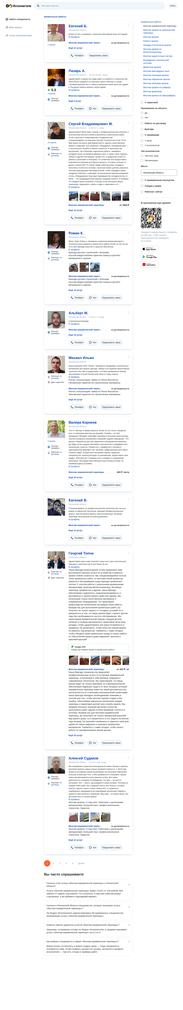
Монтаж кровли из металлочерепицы (152, 50)
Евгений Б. (78, 26)
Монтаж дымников (152, 91)
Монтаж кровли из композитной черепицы (159, 31)
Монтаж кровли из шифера (156, 87)
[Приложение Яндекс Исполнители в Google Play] (150, 257)
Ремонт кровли (150, 41)
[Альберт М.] (56, 319)
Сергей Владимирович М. (91, 124)
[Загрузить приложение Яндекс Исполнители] (159, 218)
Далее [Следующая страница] (81, 863)
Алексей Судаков (83, 758)
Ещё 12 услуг (76, 48)
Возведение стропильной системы (156, 61)
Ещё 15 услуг (76, 335)
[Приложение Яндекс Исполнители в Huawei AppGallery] (150, 264)
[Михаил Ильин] (56, 364)
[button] (77, 55)
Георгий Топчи (81, 553)
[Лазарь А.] (56, 77)
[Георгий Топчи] (56, 560)
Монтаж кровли (151, 37)
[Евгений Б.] (56, 32)
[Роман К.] (56, 240)
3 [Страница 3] (60, 863)
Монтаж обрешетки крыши (156, 79)
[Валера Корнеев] (56, 429)
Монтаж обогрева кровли (155, 83)
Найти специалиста (18, 19)
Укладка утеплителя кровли (157, 45)
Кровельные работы (151, 22)
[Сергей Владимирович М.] (56, 130)
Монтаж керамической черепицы (86, 42)
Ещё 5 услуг (75, 101)
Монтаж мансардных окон (156, 71)
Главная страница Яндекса (7, 6)
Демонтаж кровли (152, 67)
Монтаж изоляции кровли (156, 75)
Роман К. (76, 233)
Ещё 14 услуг (76, 290)
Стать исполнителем (19, 35)
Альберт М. (78, 313)
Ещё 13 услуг (76, 530)
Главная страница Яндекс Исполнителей (18, 6)
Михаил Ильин (81, 358)
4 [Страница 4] (66, 863)
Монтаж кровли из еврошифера (159, 95)
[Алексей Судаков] (56, 765)
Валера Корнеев (83, 422)
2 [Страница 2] (53, 863)
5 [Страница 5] (72, 863)
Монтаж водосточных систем (157, 56)
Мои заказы (14, 27)
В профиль (74, 37)
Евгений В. (78, 500)
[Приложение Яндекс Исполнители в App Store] (150, 249)
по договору (56, 154)
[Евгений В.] (56, 507)
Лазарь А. (77, 71)
